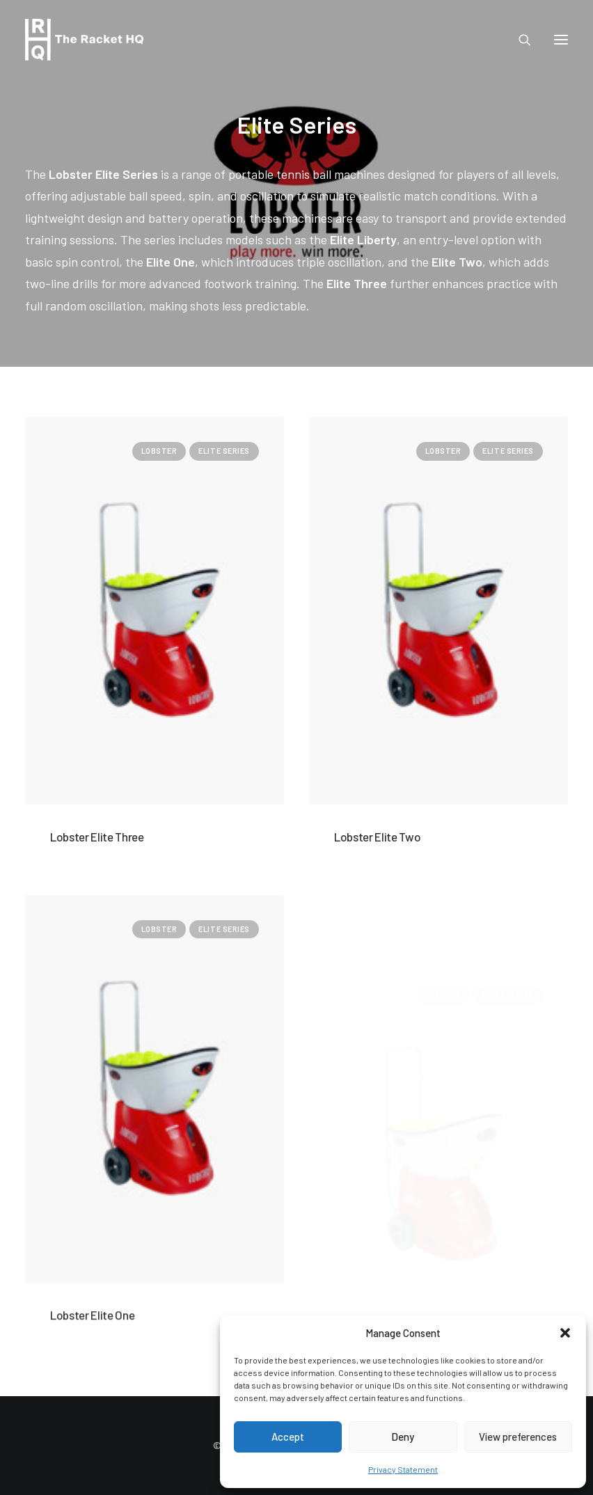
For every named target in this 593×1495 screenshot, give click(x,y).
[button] (565, 1333)
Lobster (159, 450)
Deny (402, 1436)
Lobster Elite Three (97, 837)
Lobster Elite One (92, 1379)
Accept (287, 1436)
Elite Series (224, 450)
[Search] (518, 39)
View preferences (518, 1436)
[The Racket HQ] (84, 40)
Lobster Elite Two (377, 837)
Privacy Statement (403, 1469)
